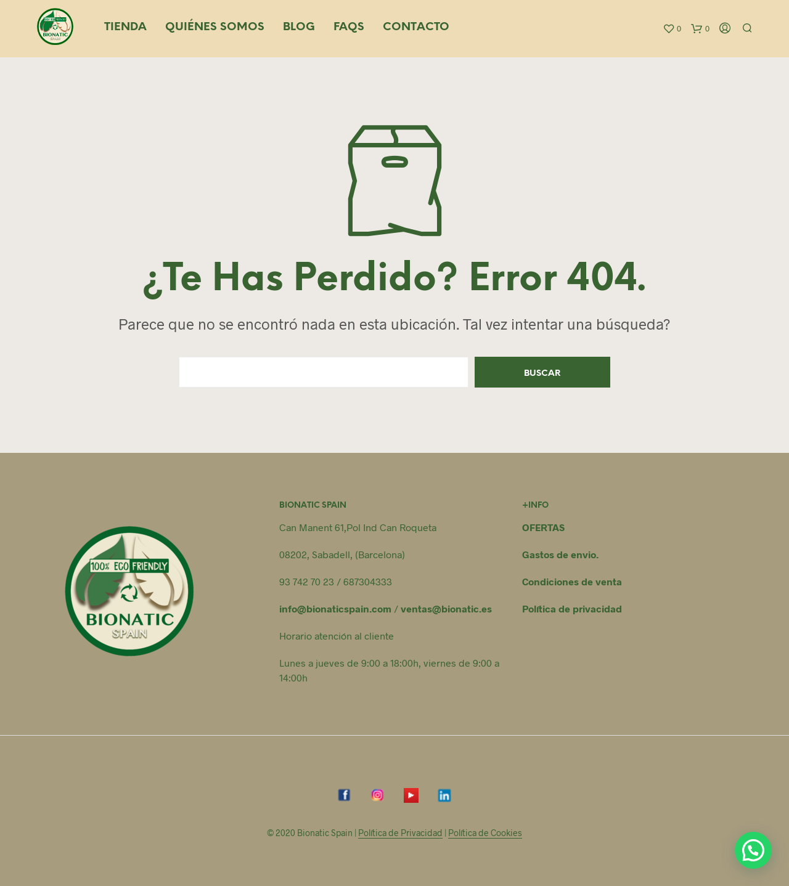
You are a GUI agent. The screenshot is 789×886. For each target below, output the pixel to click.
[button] (753, 850)
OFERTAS (543, 527)
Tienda (125, 27)
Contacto (416, 27)
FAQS (348, 27)
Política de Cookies (485, 833)
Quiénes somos (214, 27)
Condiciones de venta (572, 581)
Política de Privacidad (400, 833)
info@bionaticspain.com (335, 608)
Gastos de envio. (560, 554)
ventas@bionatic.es (446, 608)
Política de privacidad (572, 608)
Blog (299, 27)
